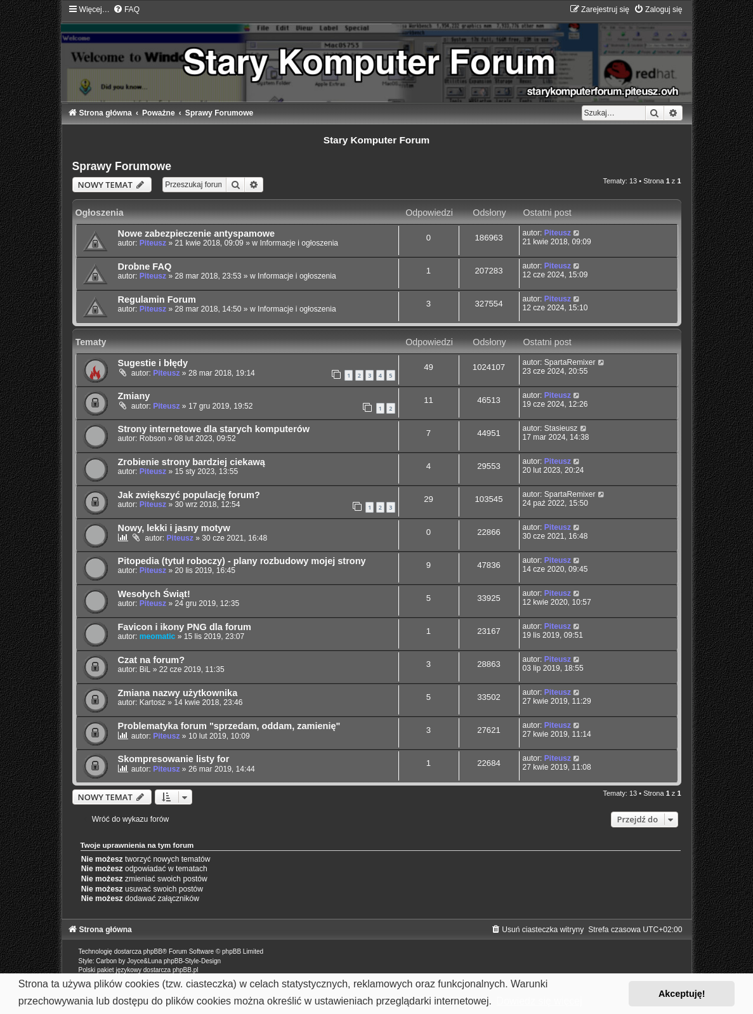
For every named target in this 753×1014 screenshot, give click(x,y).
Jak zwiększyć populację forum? (189, 495)
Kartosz (153, 702)
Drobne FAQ (145, 266)
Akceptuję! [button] (681, 994)
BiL (145, 669)
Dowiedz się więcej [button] (539, 1001)
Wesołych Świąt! (154, 594)
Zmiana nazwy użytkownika (178, 693)
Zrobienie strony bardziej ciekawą (191, 462)
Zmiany (134, 396)
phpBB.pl (186, 969)
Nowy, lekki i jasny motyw (174, 528)
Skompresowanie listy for (174, 759)
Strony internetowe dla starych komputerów (214, 429)
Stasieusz (560, 428)
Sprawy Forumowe (121, 166)
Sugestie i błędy (153, 363)
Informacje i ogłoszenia (298, 243)
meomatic (157, 636)
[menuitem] (126, 9)
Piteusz (153, 243)
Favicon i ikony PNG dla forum (185, 627)
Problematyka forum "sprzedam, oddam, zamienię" (229, 726)
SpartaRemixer (570, 362)
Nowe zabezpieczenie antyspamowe (196, 233)
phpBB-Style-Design (192, 961)
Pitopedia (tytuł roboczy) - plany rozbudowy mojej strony (242, 561)
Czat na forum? (151, 660)
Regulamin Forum (157, 299)
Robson (153, 438)
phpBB (152, 951)
